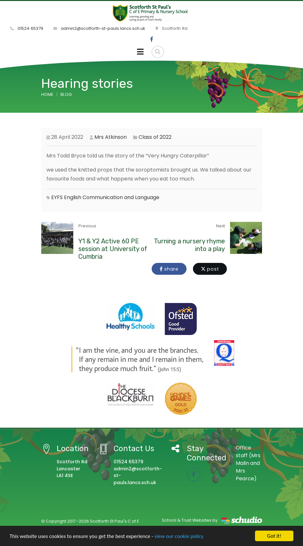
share (169, 269)
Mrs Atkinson (110, 137)
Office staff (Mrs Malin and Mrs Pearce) (248, 463)
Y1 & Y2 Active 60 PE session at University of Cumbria (112, 248)
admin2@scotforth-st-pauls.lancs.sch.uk (99, 28)
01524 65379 (26, 28)
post (210, 269)
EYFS (57, 197)
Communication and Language (121, 197)
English (72, 197)
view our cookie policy (179, 536)
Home (47, 94)
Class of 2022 (155, 137)
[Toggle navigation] (140, 52)
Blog (66, 94)
